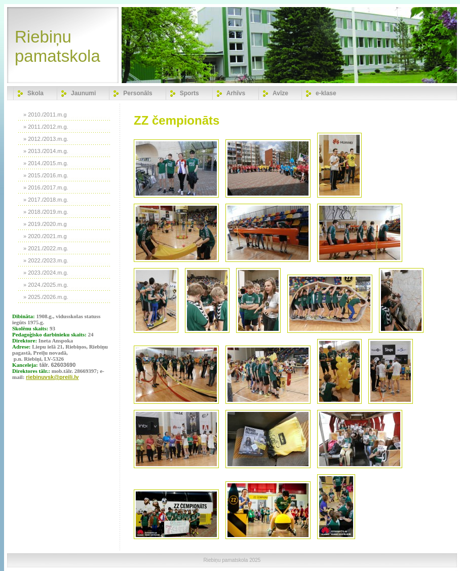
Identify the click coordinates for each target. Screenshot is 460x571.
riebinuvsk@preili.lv (52, 377)
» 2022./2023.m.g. (45, 260)
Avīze (280, 93)
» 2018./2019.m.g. (45, 212)
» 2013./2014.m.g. (45, 151)
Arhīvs (235, 93)
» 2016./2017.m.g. (45, 187)
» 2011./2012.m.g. (45, 127)
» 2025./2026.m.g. (45, 297)
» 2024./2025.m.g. (45, 285)
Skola (35, 93)
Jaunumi (83, 93)
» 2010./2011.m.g (45, 114)
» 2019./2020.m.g (45, 224)
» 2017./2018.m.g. (45, 200)
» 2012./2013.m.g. (45, 139)
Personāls (137, 93)
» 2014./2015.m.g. (45, 163)
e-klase (326, 93)
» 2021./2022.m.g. (45, 248)
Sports (189, 93)
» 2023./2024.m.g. (45, 273)
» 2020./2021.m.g (45, 236)
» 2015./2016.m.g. (45, 175)
